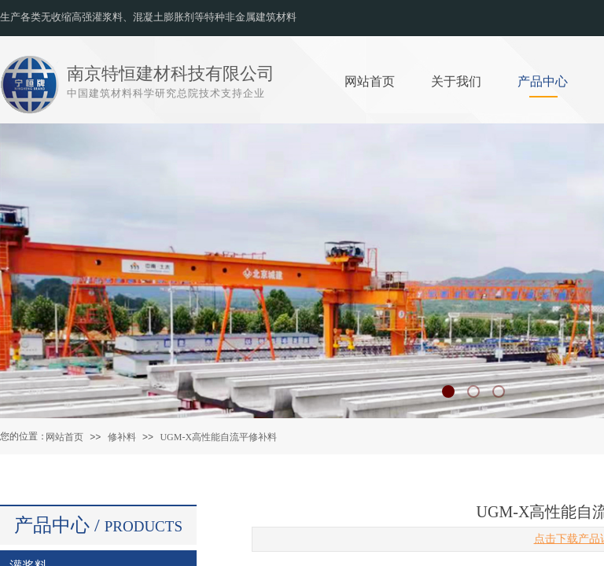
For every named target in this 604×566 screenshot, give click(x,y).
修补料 (122, 437)
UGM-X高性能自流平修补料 (218, 437)
